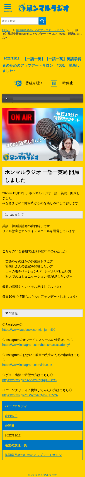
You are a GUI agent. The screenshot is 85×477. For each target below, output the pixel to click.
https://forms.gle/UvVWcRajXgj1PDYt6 (29, 380)
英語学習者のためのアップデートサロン (40, 30)
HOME (6, 30)
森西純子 (11, 416)
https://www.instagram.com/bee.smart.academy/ (36, 345)
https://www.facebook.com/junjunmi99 (28, 329)
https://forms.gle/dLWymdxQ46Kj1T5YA (30, 395)
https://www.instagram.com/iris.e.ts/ (27, 365)
